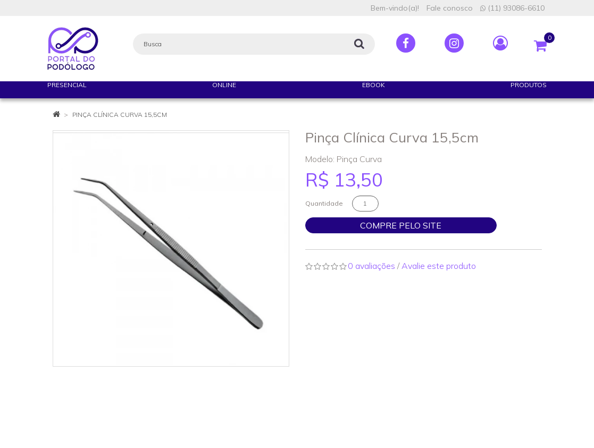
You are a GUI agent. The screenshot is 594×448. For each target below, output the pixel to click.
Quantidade (324, 203)
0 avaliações (371, 265)
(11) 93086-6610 (512, 8)
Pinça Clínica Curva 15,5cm (119, 115)
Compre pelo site (400, 225)
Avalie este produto (438, 265)
